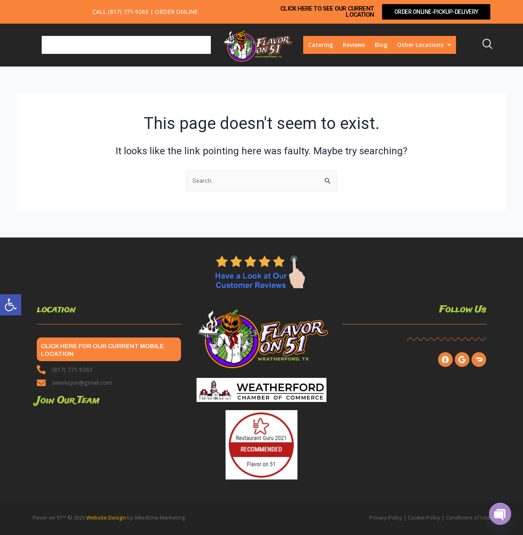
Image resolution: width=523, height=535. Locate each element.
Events (196, 45)
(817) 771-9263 (72, 369)
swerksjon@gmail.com (82, 382)
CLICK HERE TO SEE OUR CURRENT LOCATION (332, 12)
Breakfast (61, 45)
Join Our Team (68, 400)
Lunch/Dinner (104, 45)
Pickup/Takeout (154, 45)
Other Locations (424, 45)
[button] (10, 304)
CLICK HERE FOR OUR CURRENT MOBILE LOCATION (101, 349)
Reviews (354, 45)
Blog (381, 45)
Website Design (106, 517)
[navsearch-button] (490, 45)
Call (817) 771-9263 (120, 12)
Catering (320, 45)
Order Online (176, 12)
